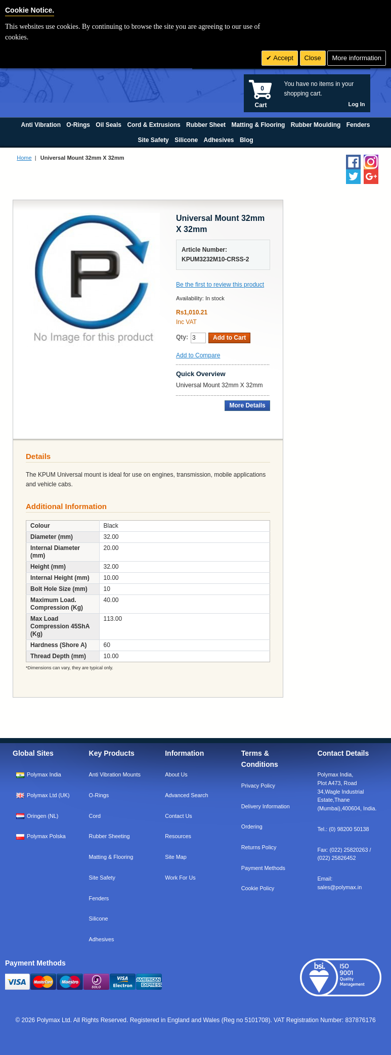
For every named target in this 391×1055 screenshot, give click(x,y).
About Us (176, 774)
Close (313, 58)
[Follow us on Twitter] (353, 176)
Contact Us (178, 816)
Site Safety (102, 878)
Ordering (252, 826)
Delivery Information (265, 806)
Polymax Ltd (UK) (48, 795)
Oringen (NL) (42, 816)
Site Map (176, 857)
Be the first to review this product (220, 284)
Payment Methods (263, 868)
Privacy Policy (258, 786)
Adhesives (101, 939)
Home (24, 158)
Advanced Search (186, 795)
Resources (178, 836)
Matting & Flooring (111, 857)
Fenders (99, 898)
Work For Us (180, 878)
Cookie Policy (257, 888)
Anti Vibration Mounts (115, 774)
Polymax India (44, 774)
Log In (357, 104)
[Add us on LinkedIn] (371, 176)
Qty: (182, 337)
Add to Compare (198, 355)
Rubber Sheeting (109, 836)
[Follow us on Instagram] (371, 162)
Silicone (98, 918)
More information (356, 58)
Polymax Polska (46, 836)
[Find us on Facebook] (353, 162)
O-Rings (99, 795)
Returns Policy (259, 847)
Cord (95, 816)
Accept (282, 58)
